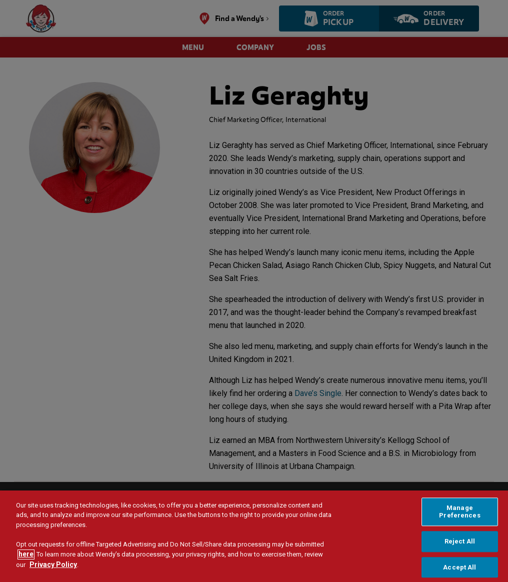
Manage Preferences (459, 524)
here (26, 566)
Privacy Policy (53, 577)
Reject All (459, 554)
